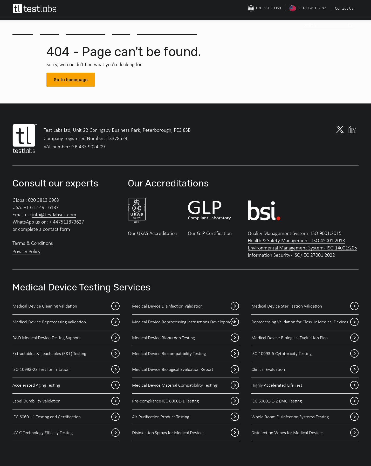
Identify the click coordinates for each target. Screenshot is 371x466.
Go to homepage (71, 79)
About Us (23, 26)
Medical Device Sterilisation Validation (305, 306)
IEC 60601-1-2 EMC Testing (305, 401)
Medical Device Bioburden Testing (185, 338)
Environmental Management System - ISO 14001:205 (302, 248)
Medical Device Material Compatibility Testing (185, 385)
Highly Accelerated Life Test (305, 385)
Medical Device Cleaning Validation (66, 306)
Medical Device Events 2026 (168, 26)
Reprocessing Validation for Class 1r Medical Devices (305, 322)
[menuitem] (343, 8)
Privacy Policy (26, 251)
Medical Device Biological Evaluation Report (185, 369)
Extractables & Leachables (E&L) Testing (66, 354)
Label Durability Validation (66, 401)
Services (50, 26)
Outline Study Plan (86, 26)
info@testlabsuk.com (54, 215)
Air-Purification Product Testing (185, 417)
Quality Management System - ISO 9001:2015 (294, 233)
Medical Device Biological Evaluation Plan (305, 338)
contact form (56, 229)
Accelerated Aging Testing (66, 385)
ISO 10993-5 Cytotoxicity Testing (305, 354)
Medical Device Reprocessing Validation (66, 322)
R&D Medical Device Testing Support (66, 338)
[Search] (350, 25)
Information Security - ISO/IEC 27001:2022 (291, 255)
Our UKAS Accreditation (152, 233)
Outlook (122, 26)
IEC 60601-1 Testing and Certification (66, 417)
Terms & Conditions (32, 243)
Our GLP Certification (210, 233)
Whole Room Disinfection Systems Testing (305, 417)
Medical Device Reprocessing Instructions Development (185, 322)
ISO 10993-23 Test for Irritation (66, 369)
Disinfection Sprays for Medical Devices (185, 433)
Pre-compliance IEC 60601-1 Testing (185, 401)
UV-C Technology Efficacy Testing (66, 433)
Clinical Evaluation (305, 369)
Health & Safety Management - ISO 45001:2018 (296, 241)
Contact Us (344, 8)
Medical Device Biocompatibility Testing (185, 354)
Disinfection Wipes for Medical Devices (305, 433)
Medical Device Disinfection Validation (185, 306)
